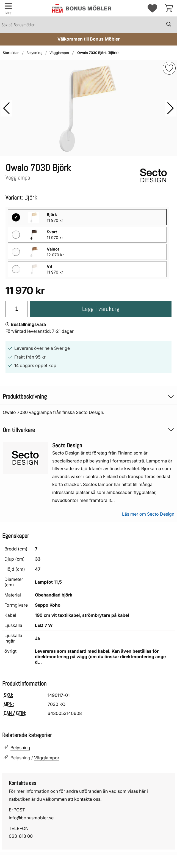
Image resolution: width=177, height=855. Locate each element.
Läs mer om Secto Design (148, 514)
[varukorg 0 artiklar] (169, 8)
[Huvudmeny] (8, 8)
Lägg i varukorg (100, 309)
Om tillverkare (88, 430)
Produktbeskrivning (88, 396)
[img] (169, 68)
